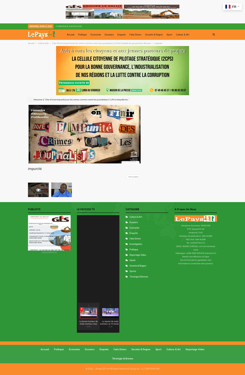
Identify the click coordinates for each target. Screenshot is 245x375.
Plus (195, 34)
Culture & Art (182, 34)
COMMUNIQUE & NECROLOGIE (69, 26)
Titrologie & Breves (139, 276)
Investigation (136, 244)
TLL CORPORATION (149, 369)
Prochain (133, 177)
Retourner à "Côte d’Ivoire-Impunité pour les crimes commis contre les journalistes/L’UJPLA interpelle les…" (79, 99)
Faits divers (135, 238)
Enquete (122, 34)
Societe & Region (154, 34)
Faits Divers (135, 34)
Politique (82, 34)
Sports (133, 271)
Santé (132, 260)
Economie (96, 34)
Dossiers (109, 34)
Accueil (70, 34)
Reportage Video (138, 255)
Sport (169, 34)
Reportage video (195, 349)
